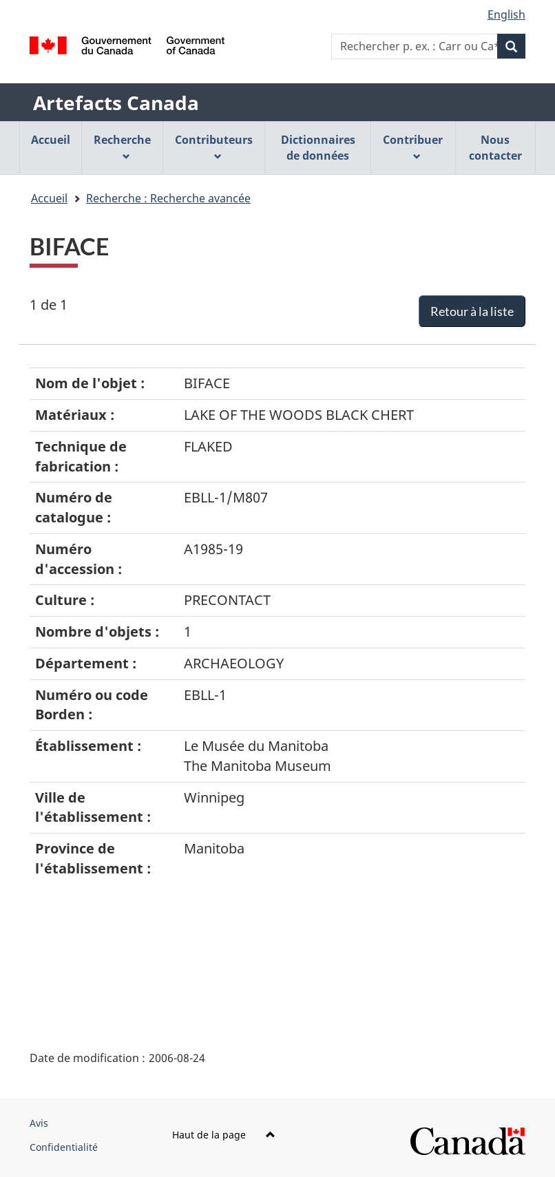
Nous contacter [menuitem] (495, 147)
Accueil (49, 198)
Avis (39, 1123)
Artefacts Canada (116, 102)
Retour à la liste (472, 311)
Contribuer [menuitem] (413, 146)
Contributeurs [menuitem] (214, 146)
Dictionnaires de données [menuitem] (318, 147)
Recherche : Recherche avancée (168, 198)
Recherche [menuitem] (122, 146)
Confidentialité (64, 1147)
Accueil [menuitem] (50, 139)
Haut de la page (223, 1134)
